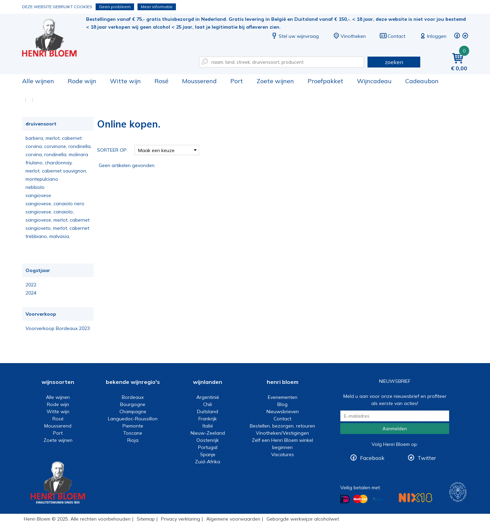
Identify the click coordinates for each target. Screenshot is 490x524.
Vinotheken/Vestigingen (282, 433)
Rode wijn (82, 81)
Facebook (372, 457)
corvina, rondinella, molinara (57, 154)
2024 (31, 293)
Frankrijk (207, 419)
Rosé (161, 81)
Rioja (132, 440)
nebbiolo (35, 187)
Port (236, 81)
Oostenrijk (207, 440)
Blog (282, 404)
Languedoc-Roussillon (133, 419)
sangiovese (38, 195)
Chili (207, 404)
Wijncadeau (374, 81)
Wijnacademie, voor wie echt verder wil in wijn (458, 492)
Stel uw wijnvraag (295, 36)
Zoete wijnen (275, 81)
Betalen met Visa (378, 499)
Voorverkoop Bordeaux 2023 (58, 328)
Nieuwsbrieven (282, 411)
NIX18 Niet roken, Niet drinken (415, 497)
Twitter (427, 457)
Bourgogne (132, 404)
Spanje (207, 454)
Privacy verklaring (180, 519)
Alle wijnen (38, 81)
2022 (31, 285)
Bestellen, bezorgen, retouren (282, 426)
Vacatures (282, 454)
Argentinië (207, 397)
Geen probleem (115, 6)
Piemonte (132, 426)
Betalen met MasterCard (360, 499)
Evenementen (282, 397)
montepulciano (42, 179)
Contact (392, 36)
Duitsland (207, 411)
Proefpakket (325, 81)
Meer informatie (157, 6)
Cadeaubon (422, 81)
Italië (207, 426)
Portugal (207, 447)
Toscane (132, 433)
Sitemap (146, 519)
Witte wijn (125, 81)
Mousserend (199, 81)
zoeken (394, 62)
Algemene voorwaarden (233, 519)
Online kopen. (54, 37)
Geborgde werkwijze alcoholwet (302, 519)
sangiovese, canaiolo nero (55, 203)
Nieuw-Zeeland (208, 433)
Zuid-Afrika (207, 462)
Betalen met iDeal (345, 499)
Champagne (132, 411)
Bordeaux (133, 397)
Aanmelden (394, 428)
